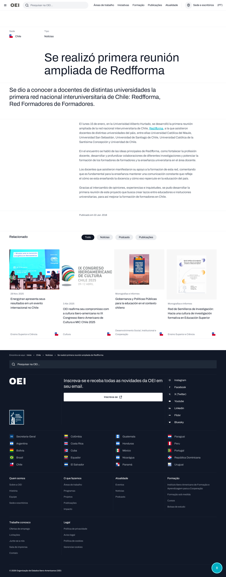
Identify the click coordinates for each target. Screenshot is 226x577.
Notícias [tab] (105, 237)
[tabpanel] (113, 294)
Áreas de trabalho (104, 5)
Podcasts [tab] (124, 237)
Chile (38, 355)
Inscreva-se (113, 397)
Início (29, 355)
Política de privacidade (75, 529)
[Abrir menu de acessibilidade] (217, 567)
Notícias (49, 355)
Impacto (68, 509)
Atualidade (171, 5)
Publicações (155, 5)
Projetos (68, 497)
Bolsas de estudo (176, 506)
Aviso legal (69, 535)
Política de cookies (73, 541)
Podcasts (120, 497)
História (13, 491)
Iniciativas (123, 5)
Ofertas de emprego (19, 529)
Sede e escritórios (18, 503)
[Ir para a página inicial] (14, 5)
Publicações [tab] (146, 237)
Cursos (171, 500)
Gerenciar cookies (73, 547)
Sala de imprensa (18, 547)
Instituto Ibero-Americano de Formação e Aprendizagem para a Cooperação (188, 486)
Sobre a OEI (15, 484)
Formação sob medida (179, 494)
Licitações (14, 535)
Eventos (119, 484)
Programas (69, 491)
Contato (13, 553)
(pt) (220, 5)
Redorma (156, 128)
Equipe (13, 497)
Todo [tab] (88, 237)
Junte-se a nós (16, 541)
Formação (138, 5)
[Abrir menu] (5, 5)
